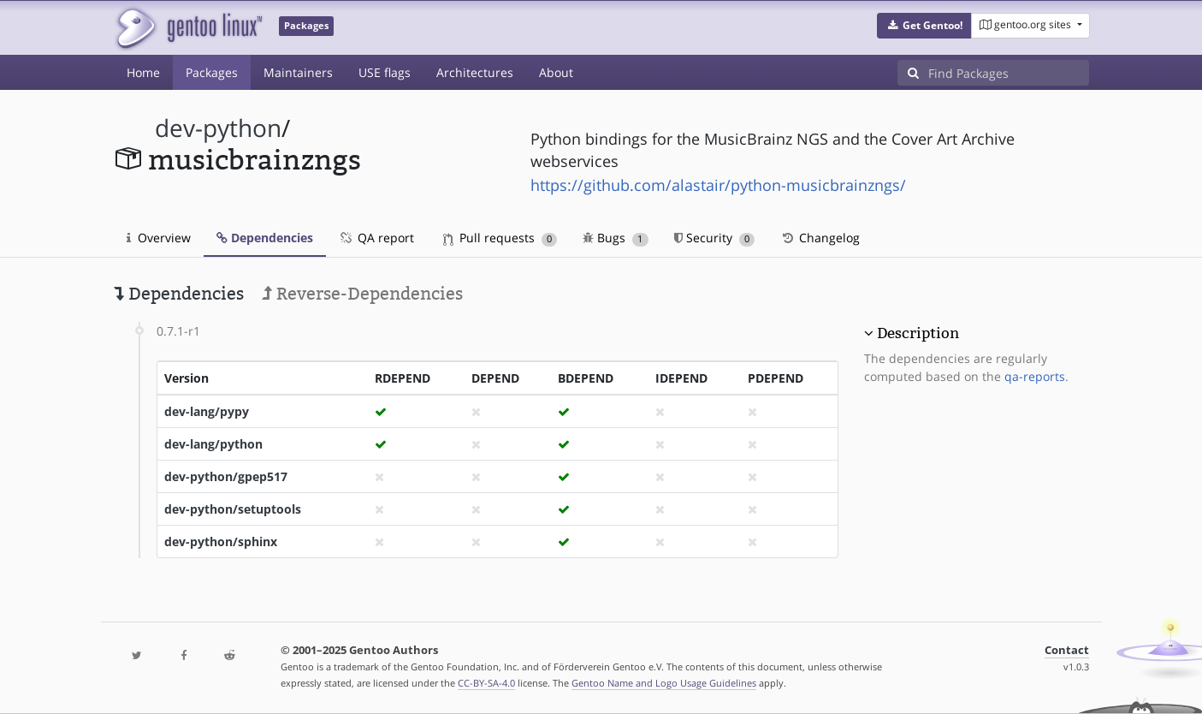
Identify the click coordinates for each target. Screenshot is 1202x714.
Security (714, 237)
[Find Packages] (1008, 73)
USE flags (384, 72)
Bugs (615, 237)
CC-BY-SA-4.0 (486, 682)
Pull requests (500, 237)
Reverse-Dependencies (362, 293)
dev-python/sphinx (220, 541)
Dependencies (264, 237)
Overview (159, 237)
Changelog (820, 237)
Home (143, 72)
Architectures (474, 72)
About (556, 72)
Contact (1067, 650)
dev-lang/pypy (206, 411)
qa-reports (1034, 376)
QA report (376, 237)
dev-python (218, 128)
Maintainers (298, 72)
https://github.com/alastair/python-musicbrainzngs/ (718, 185)
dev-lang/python (213, 444)
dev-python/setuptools (232, 509)
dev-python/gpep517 (225, 476)
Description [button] (918, 333)
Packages (212, 72)
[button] (924, 26)
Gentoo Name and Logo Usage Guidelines (663, 682)
